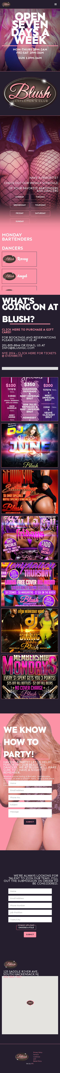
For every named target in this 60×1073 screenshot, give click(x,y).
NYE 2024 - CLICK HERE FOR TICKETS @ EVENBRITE (29, 354)
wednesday (20, 205)
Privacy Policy (37, 1052)
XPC (32, 1063)
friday (20, 213)
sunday (20, 221)
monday (19, 197)
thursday (40, 205)
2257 (34, 1059)
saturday (40, 213)
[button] (55, 4)
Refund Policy (37, 1061)
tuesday (40, 197)
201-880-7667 (12, 977)
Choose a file (26, 927)
